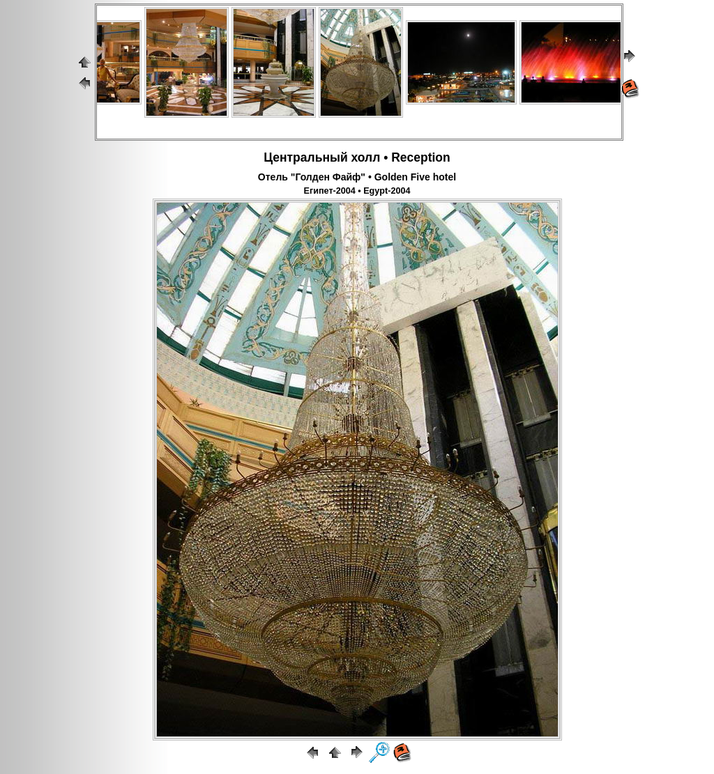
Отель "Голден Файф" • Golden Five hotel (357, 177)
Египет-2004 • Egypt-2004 (357, 191)
